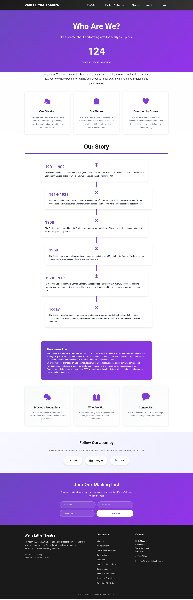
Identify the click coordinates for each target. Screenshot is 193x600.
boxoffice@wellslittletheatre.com (149, 562)
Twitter (120, 461)
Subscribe (115, 514)
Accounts (100, 561)
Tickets (135, 5)
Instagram (96, 461)
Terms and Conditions (106, 551)
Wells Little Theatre (42, 5)
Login (163, 5)
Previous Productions (114, 5)
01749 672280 (141, 557)
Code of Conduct (103, 570)
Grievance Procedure (105, 579)
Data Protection (103, 556)
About (150, 5)
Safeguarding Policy (105, 584)
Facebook (72, 461)
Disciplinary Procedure (106, 575)
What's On (92, 5)
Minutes (100, 542)
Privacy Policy (102, 547)
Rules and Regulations (106, 565)
